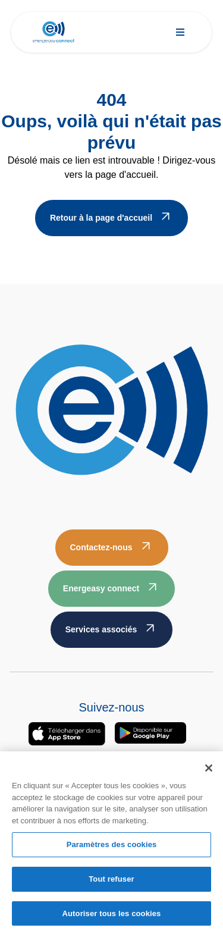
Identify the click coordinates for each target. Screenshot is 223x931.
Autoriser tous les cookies (111, 915)
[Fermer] (209, 770)
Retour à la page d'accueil (101, 217)
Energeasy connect (101, 588)
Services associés (101, 629)
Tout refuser (111, 880)
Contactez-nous (101, 547)
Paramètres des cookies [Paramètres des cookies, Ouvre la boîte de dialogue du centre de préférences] (112, 846)
